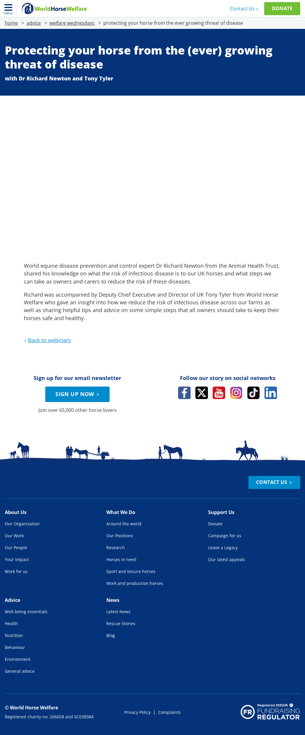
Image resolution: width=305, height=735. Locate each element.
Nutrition (14, 635)
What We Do (120, 512)
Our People (16, 547)
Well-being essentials (26, 611)
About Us (16, 512)
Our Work (14, 535)
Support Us (221, 512)
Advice (12, 600)
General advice (20, 671)
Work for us (16, 571)
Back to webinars (47, 340)
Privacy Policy (137, 712)
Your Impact (17, 559)
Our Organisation (22, 524)
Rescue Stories (121, 623)
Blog (110, 635)
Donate (282, 8)
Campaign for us (224, 535)
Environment (17, 659)
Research (115, 547)
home (11, 23)
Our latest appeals (226, 559)
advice (34, 23)
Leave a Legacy (223, 547)
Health (11, 623)
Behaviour (15, 647)
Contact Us (244, 8)
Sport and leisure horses (130, 571)
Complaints (169, 712)
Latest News (118, 611)
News (112, 600)
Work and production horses (134, 583)
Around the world (123, 524)
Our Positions (119, 535)
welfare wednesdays (72, 23)
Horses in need (121, 559)
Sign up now (78, 394)
